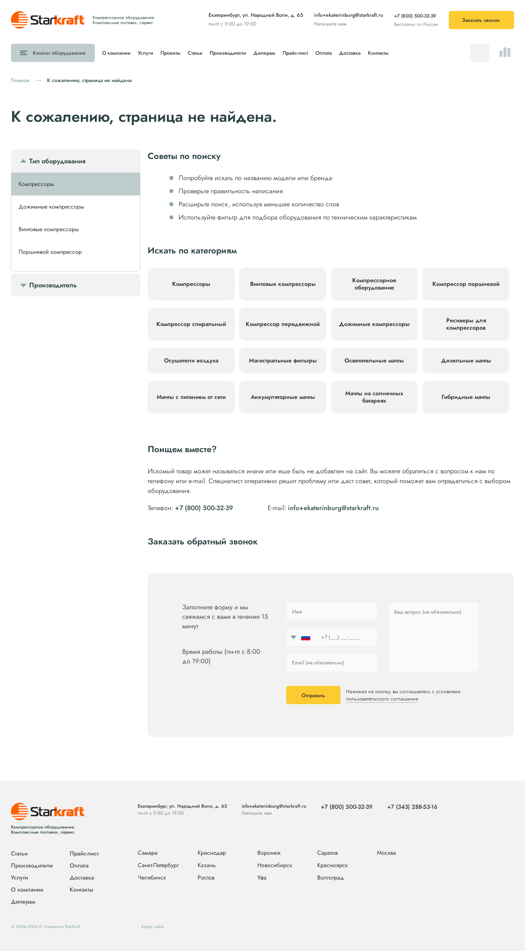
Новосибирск (274, 865)
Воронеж (269, 853)
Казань (207, 865)
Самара (148, 853)
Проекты (170, 53)
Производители (228, 53)
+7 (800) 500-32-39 (415, 15)
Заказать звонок (481, 20)
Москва (386, 852)
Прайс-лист (295, 53)
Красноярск (332, 865)
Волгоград (330, 878)
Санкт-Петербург (158, 865)
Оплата (323, 53)
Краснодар (212, 853)
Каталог (59, 53)
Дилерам (264, 53)
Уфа (262, 878)
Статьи (195, 53)
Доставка (350, 53)
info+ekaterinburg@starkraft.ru (348, 15)
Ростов (206, 878)
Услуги (145, 53)
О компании (116, 53)
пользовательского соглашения (382, 698)
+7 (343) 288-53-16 (412, 807)
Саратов (327, 853)
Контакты (378, 53)
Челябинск (152, 878)
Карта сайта (152, 926)
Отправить (313, 695)
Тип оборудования (57, 161)
